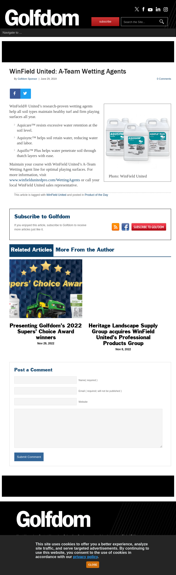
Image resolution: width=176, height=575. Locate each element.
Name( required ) (88, 380)
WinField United (56, 195)
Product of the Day (96, 195)
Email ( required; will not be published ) (100, 391)
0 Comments (164, 78)
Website (83, 401)
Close (92, 564)
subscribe (105, 21)
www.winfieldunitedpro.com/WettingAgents (44, 180)
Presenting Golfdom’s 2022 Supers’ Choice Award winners (46, 331)
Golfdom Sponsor (27, 78)
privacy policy (85, 557)
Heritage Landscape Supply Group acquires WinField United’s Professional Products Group (123, 334)
